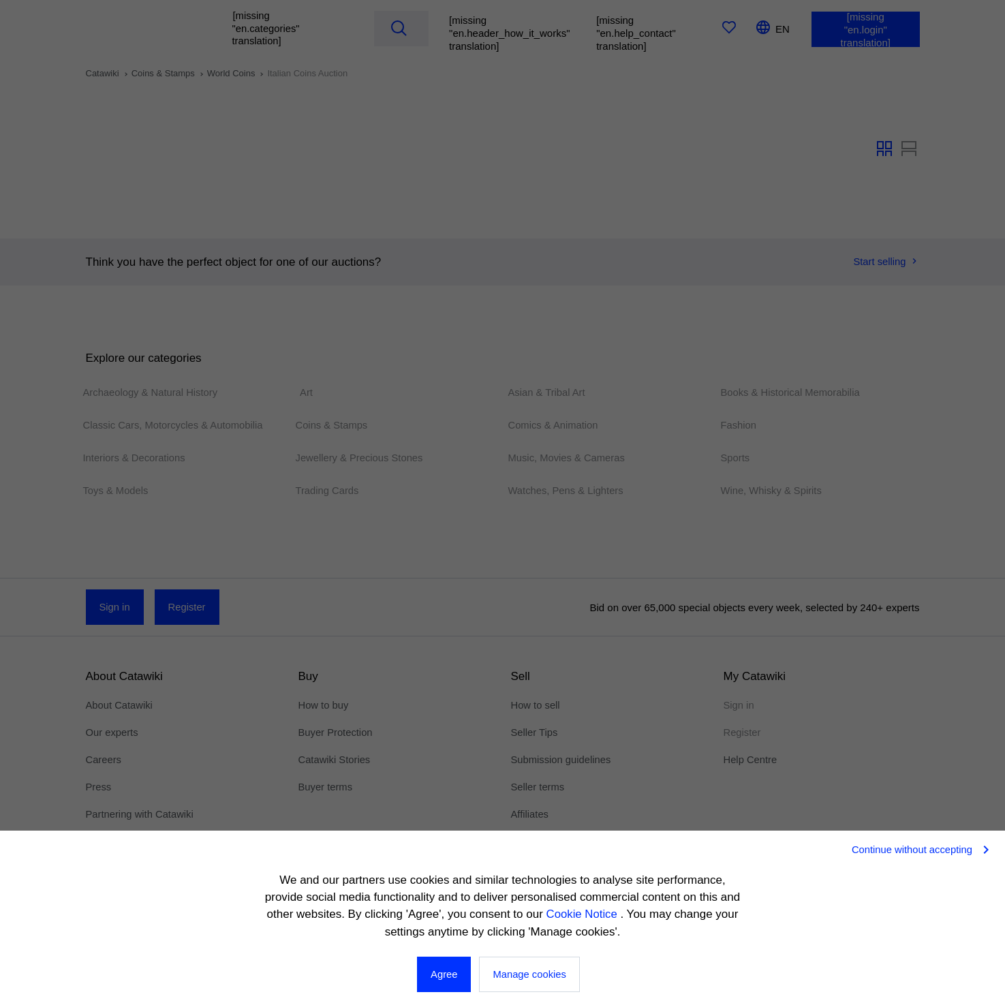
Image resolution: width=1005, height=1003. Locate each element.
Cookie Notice (583, 914)
